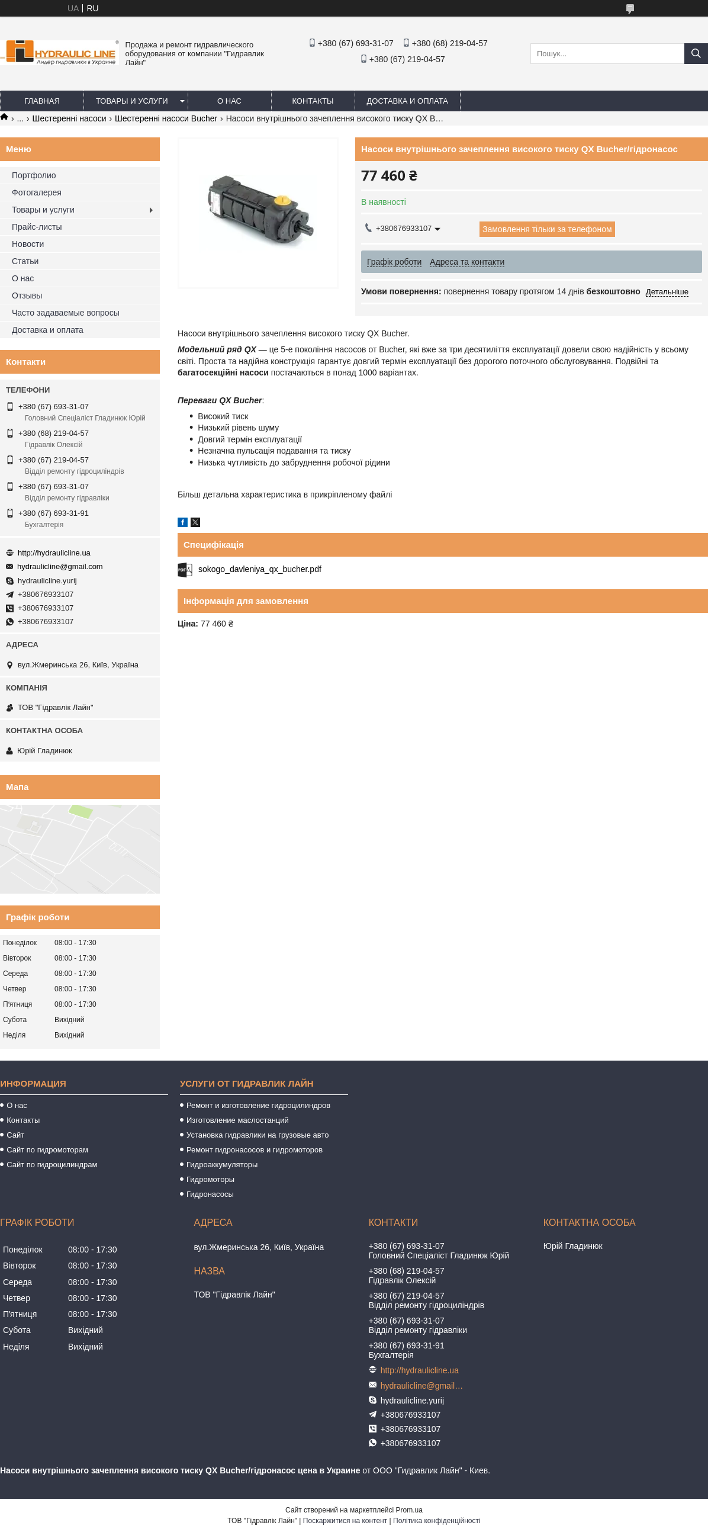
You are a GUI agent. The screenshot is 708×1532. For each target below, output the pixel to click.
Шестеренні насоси (70, 118)
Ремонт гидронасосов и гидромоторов (254, 1149)
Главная (42, 101)
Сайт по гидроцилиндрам (52, 1164)
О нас (229, 101)
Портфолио (34, 175)
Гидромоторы (210, 1179)
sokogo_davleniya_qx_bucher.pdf (259, 569)
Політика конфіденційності (437, 1521)
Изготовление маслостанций (237, 1120)
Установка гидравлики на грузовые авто (257, 1134)
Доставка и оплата (407, 101)
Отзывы (27, 295)
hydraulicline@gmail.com (60, 566)
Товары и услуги (132, 101)
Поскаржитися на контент (345, 1521)
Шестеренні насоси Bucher (166, 118)
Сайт (15, 1134)
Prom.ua (409, 1510)
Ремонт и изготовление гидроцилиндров (258, 1105)
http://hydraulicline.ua (54, 552)
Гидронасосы (210, 1194)
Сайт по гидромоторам (47, 1149)
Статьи (25, 261)
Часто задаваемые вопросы (66, 312)
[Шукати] (696, 53)
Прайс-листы (37, 227)
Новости (28, 244)
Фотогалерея (37, 192)
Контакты (312, 101)
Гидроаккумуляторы (222, 1164)
